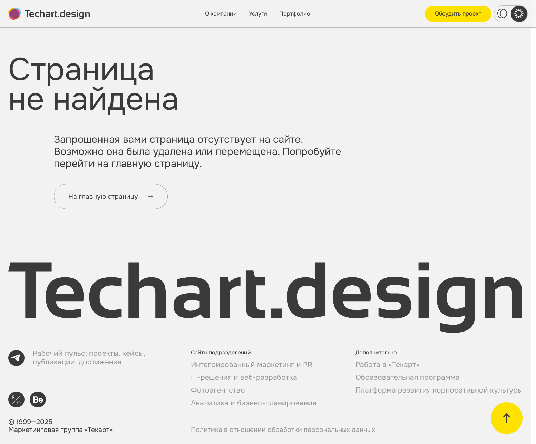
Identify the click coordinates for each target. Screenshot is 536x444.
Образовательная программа (407, 377)
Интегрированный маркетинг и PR (251, 365)
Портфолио (294, 13)
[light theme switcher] (519, 14)
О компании (221, 13)
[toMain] (49, 14)
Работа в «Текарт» (387, 365)
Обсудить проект (458, 13)
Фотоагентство (218, 390)
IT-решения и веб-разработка (244, 377)
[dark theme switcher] (502, 14)
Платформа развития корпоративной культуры (439, 390)
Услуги (258, 13)
